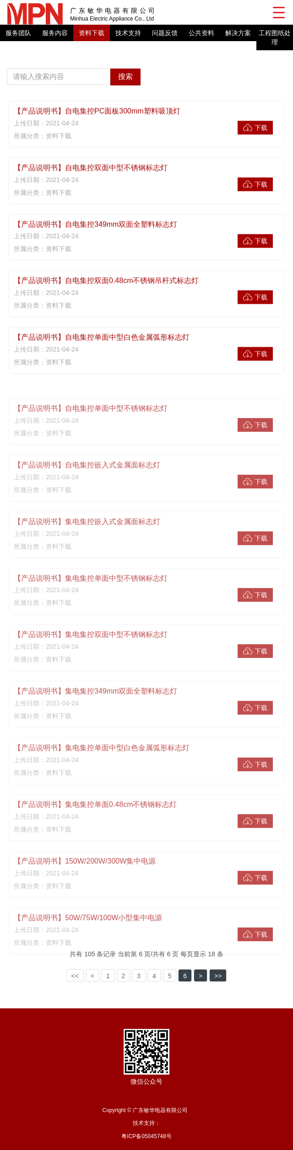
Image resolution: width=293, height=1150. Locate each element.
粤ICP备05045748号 (146, 1136)
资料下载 (91, 33)
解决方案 (238, 33)
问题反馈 (165, 33)
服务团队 (18, 33)
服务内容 (55, 33)
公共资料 (201, 33)
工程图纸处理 (275, 37)
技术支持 (128, 33)
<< (75, 976)
